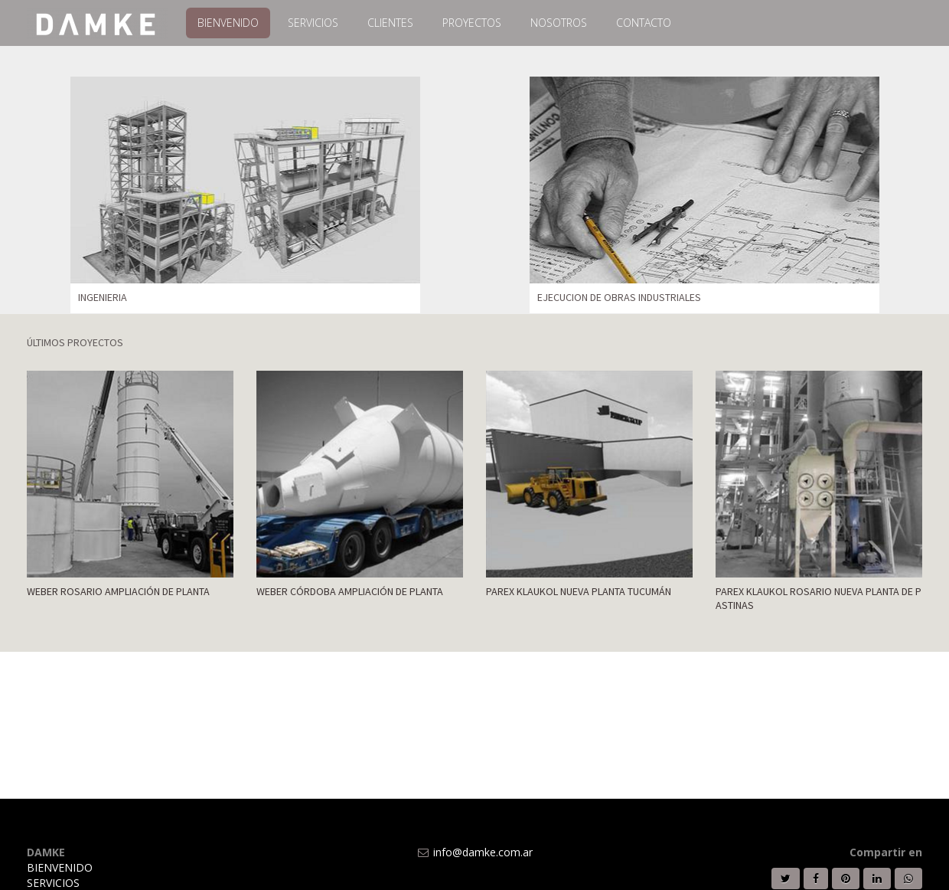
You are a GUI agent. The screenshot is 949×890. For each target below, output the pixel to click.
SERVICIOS (53, 882)
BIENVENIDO (60, 867)
